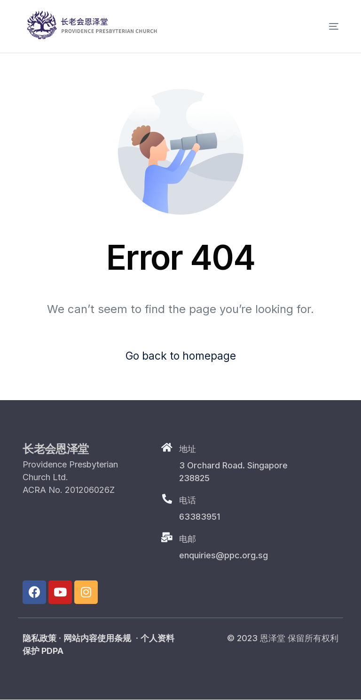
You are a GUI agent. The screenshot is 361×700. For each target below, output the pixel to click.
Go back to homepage (180, 356)
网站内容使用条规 (97, 639)
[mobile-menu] (319, 26)
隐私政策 (39, 639)
